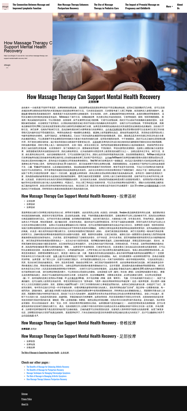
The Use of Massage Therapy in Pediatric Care (106, 6)
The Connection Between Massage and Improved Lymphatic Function (31, 6)
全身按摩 (65, 352)
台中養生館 (72, 278)
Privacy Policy (26, 399)
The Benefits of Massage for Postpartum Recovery (45, 369)
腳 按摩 (73, 173)
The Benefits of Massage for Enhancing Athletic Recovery (48, 366)
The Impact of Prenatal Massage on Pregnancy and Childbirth (142, 6)
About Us (180, 6)
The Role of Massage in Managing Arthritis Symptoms (46, 376)
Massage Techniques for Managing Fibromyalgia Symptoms (48, 373)
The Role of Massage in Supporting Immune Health (40, 352)
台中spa (108, 157)
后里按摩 (97, 141)
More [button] (168, 6)
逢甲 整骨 (49, 290)
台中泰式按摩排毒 (113, 129)
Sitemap (24, 393)
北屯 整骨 (113, 268)
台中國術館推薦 (151, 185)
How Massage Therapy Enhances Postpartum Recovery (73, 6)
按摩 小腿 (57, 256)
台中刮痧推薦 (27, 315)
